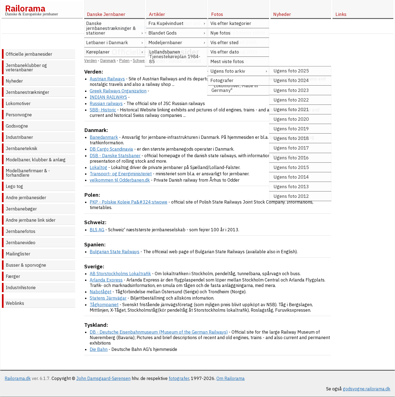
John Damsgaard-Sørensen (103, 378)
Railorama (25, 8)
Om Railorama (230, 378)
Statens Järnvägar (108, 298)
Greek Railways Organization (118, 91)
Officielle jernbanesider (29, 54)
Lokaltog (98, 167)
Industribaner (19, 137)
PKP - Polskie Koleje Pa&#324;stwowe (128, 202)
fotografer (179, 378)
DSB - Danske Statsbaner (115, 155)
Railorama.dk (18, 378)
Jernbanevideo (20, 242)
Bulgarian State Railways (114, 251)
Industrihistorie (21, 287)
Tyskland (193, 60)
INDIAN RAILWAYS (108, 97)
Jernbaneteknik (21, 148)
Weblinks (15, 303)
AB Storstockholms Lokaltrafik (120, 273)
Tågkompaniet (104, 304)
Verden (90, 60)
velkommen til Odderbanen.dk (120, 180)
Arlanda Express (106, 280)
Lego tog (14, 186)
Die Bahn (99, 349)
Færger (13, 276)
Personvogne (19, 114)
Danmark (108, 60)
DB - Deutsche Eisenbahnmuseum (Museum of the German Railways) (159, 332)
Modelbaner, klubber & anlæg (36, 159)
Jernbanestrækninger (27, 92)
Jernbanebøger (21, 209)
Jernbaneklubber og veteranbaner (26, 67)
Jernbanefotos (20, 231)
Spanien (158, 60)
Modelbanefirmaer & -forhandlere (28, 173)
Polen (124, 60)
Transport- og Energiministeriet (121, 173)
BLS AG (97, 229)
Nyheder (14, 81)
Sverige (175, 60)
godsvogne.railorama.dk (366, 389)
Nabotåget (100, 291)
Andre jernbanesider (26, 197)
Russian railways (106, 103)
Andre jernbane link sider (30, 220)
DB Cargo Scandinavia (111, 149)
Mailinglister (18, 254)
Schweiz (140, 60)
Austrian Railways (107, 78)
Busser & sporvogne (26, 265)
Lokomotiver (18, 103)
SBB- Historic (103, 109)
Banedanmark (104, 137)
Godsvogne (17, 126)
